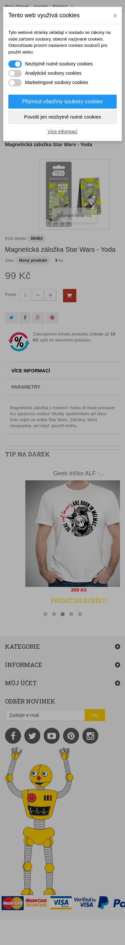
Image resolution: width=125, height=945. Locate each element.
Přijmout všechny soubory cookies (62, 101)
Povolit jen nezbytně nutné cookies (62, 117)
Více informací (62, 131)
